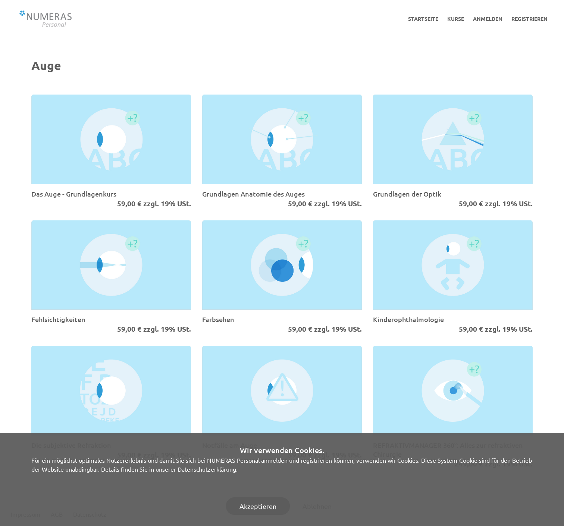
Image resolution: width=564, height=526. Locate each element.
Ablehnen (317, 506)
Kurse (455, 18)
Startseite (423, 18)
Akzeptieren (257, 506)
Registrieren (529, 18)
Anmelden (487, 18)
